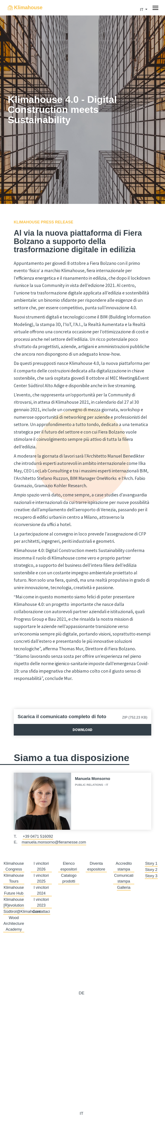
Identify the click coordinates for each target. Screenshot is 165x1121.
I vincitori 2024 (41, 890)
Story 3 (151, 876)
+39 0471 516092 (38, 836)
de (81, 993)
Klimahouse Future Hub (14, 890)
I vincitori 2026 (41, 866)
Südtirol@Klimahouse (22, 911)
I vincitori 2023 (41, 902)
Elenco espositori (68, 866)
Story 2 (151, 870)
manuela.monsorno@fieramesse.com (54, 842)
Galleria (123, 887)
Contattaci (41, 911)
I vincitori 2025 (41, 878)
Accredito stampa (124, 866)
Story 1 (151, 863)
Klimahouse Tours (14, 878)
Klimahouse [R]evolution (13, 902)
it (142, 10)
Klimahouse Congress (14, 866)
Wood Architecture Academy (13, 923)
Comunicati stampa (123, 878)
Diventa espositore (96, 866)
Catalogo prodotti (68, 878)
